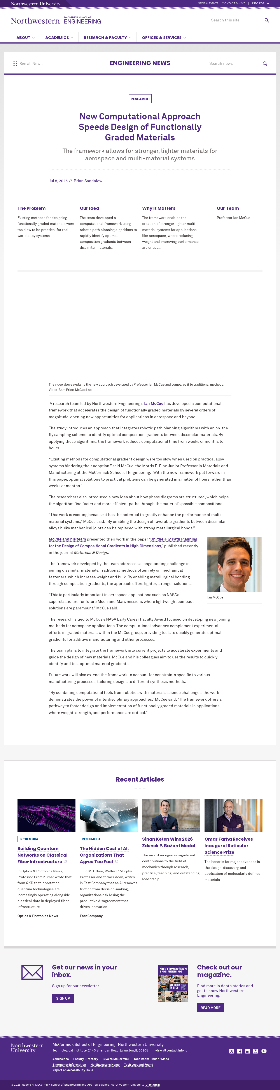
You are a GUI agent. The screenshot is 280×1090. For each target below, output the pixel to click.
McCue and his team (67, 539)
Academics (59, 37)
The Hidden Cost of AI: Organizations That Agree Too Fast (104, 855)
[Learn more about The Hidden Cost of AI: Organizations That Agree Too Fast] (109, 815)
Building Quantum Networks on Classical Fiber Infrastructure (43, 855)
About (25, 37)
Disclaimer (152, 1084)
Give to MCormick (116, 1059)
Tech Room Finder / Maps (151, 1059)
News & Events (208, 3)
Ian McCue (153, 404)
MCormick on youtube (264, 1051)
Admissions (60, 1059)
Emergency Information (69, 1064)
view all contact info (169, 1050)
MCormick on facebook (239, 1051)
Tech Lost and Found (138, 1064)
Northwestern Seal (31, 1055)
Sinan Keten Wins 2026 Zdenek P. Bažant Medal (168, 842)
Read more (210, 1008)
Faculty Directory (85, 1059)
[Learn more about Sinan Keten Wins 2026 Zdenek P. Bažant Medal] (171, 815)
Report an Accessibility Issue (72, 1070)
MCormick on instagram (255, 1051)
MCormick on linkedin (247, 1051)
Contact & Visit (233, 3)
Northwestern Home (105, 1064)
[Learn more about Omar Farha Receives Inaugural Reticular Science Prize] (233, 815)
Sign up (63, 998)
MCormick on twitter (231, 1051)
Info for (260, 3)
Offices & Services (164, 37)
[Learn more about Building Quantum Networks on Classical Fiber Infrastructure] (46, 815)
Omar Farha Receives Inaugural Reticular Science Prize (229, 845)
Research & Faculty (107, 37)
